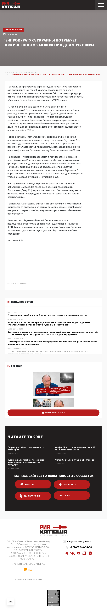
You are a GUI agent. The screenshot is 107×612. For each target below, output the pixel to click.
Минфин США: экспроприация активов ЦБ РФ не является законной (75, 448)
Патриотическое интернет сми (53, 535)
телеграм (27, 484)
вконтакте (67, 484)
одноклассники (30, 496)
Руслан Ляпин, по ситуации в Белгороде (74, 460)
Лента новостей (14, 30)
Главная (9, 72)
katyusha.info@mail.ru (79, 541)
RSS (30, 570)
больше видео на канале (53, 413)
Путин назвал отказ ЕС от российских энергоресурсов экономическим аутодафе (26, 462)
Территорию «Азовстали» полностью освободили (26, 448)
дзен (64, 495)
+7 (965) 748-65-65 (81, 547)
